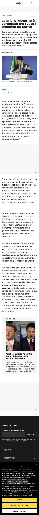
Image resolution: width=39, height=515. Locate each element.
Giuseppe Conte (7, 86)
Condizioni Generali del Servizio (20, 441)
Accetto (19, 500)
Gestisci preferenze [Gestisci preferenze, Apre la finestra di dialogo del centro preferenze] (19, 511)
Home (3, 16)
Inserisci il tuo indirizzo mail (13, 430)
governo (18, 86)
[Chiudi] (36, 464)
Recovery (6, 216)
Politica (9, 16)
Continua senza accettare (19, 505)
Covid (4, 89)
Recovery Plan (28, 86)
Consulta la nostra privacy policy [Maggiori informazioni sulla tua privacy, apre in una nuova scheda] (17, 481)
